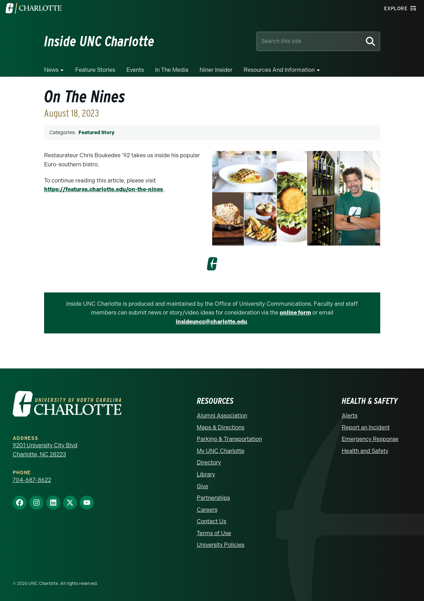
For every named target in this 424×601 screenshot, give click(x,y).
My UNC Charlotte (220, 451)
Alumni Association (222, 415)
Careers (207, 509)
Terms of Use (214, 533)
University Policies (220, 544)
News (51, 70)
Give (202, 486)
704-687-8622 (32, 480)
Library (206, 474)
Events (135, 70)
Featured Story (96, 133)
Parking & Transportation (229, 439)
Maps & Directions (220, 427)
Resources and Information (279, 70)
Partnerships (213, 498)
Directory (209, 462)
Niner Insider (216, 70)
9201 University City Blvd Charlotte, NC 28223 (45, 450)
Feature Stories (95, 70)
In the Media (171, 70)
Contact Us (211, 521)
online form (295, 312)
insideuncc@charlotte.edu (211, 321)
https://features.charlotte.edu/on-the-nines (104, 189)
